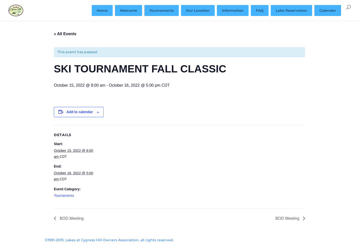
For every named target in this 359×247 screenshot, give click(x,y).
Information (233, 10)
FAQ (260, 10)
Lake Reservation (291, 10)
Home (102, 10)
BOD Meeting (71, 218)
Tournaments (161, 10)
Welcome (128, 10)
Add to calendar (80, 112)
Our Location (198, 10)
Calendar (327, 10)
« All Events (65, 34)
